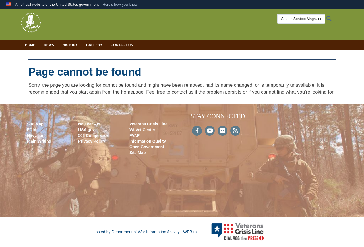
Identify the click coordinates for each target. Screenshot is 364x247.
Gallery (94, 45)
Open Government (146, 147)
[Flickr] (223, 131)
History (70, 45)
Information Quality (147, 141)
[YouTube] (210, 131)
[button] (123, 4)
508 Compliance (93, 135)
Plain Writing (39, 141)
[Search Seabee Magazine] (297, 19)
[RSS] (235, 131)
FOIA (31, 129)
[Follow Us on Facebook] (197, 131)
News (49, 45)
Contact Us (122, 45)
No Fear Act (89, 124)
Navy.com (36, 135)
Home (30, 45)
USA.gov (86, 129)
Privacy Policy (91, 141)
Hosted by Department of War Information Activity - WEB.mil (145, 232)
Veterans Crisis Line (148, 124)
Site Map (35, 124)
